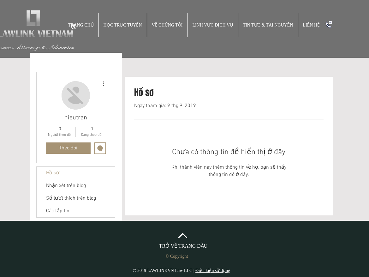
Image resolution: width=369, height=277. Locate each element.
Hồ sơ (52, 173)
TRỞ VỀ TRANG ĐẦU (183, 246)
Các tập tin (57, 211)
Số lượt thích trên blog (71, 198)
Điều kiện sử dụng (212, 270)
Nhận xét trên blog (66, 186)
